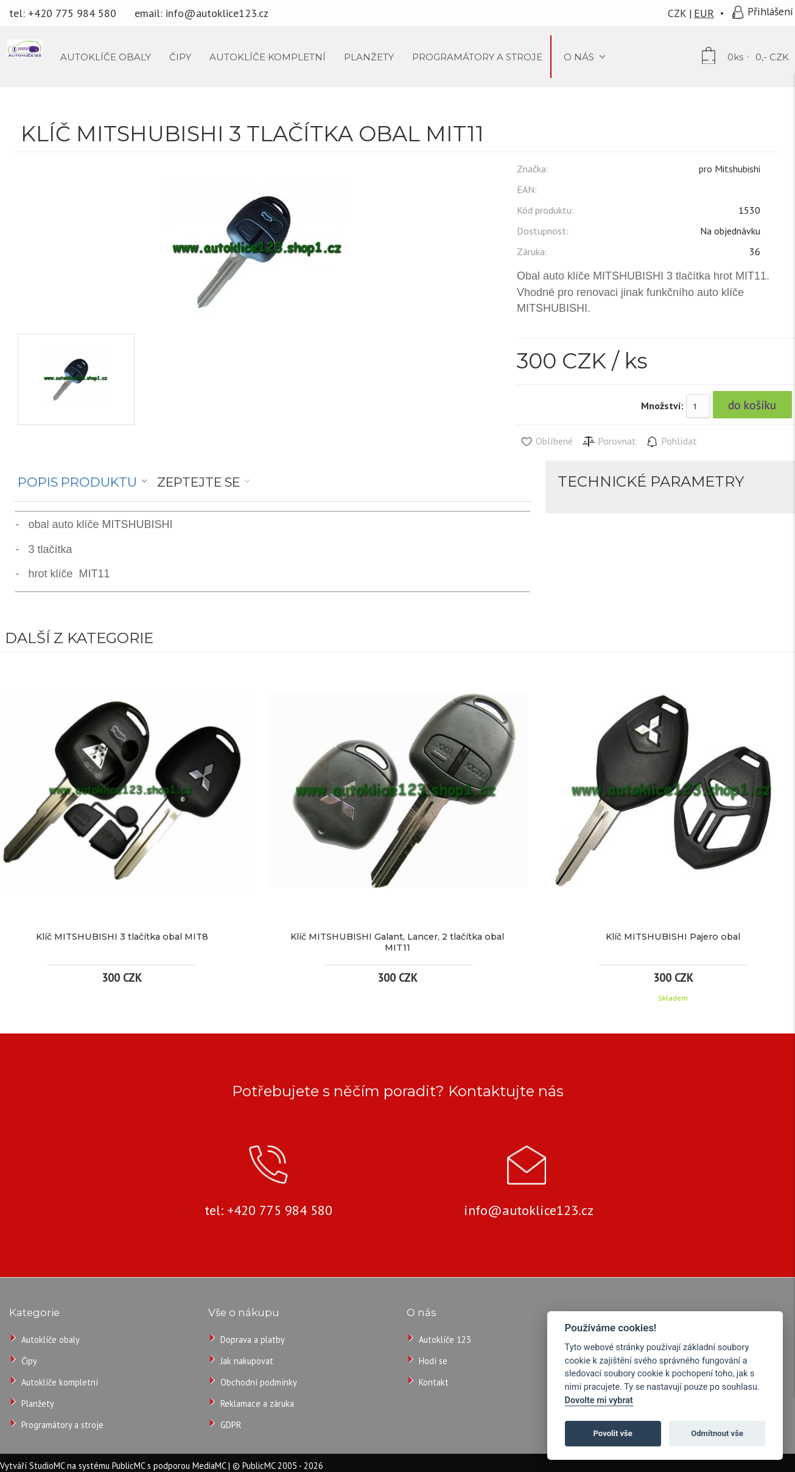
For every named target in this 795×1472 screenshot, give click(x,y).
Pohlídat (671, 441)
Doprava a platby (252, 1339)
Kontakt (434, 1382)
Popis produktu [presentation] (77, 482)
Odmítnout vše (717, 1433)
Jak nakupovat (246, 1361)
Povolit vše (613, 1433)
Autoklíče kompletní (59, 1382)
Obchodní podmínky (258, 1382)
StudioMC (47, 1465)
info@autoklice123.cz (217, 13)
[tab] (82, 482)
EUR (704, 13)
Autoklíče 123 (445, 1339)
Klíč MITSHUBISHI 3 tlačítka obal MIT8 (122, 936)
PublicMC (128, 1465)
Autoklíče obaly (50, 1339)
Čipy (29, 1361)
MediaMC (209, 1465)
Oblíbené (546, 441)
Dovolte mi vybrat (599, 1400)
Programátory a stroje (62, 1425)
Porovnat (609, 441)
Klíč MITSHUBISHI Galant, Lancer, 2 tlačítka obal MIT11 (397, 942)
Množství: (662, 406)
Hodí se (433, 1361)
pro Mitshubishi (729, 169)
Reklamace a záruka (257, 1403)
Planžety (37, 1403)
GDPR (230, 1425)
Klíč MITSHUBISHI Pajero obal (673, 936)
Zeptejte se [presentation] (198, 482)
